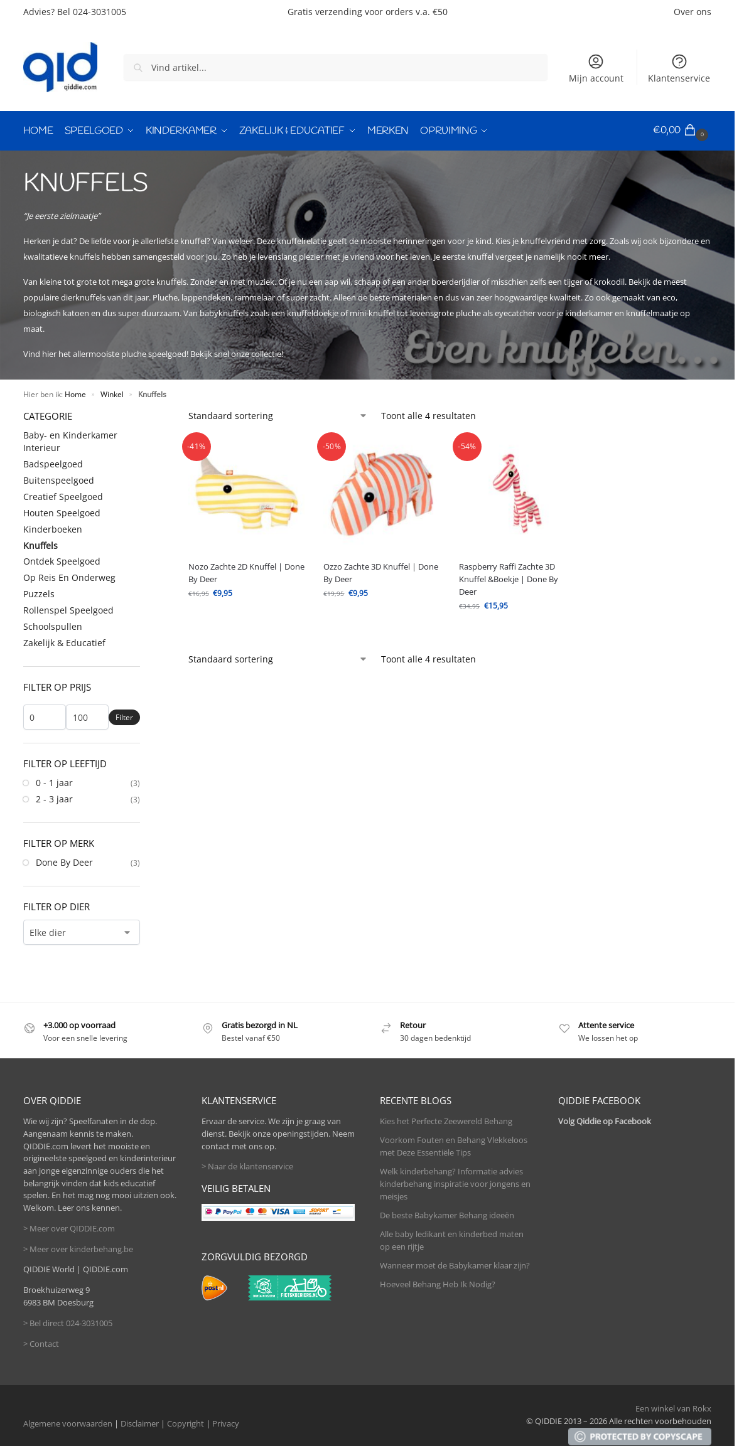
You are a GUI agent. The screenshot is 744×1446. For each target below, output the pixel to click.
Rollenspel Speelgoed (68, 609)
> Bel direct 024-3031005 (67, 1321)
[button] (682, 130)
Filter (124, 716)
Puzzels (39, 592)
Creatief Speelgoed (63, 495)
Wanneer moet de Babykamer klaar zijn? (455, 1264)
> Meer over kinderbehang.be (78, 1247)
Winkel (112, 393)
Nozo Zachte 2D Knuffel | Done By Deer (246, 571)
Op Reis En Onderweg (69, 576)
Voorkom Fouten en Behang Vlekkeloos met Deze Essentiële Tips (453, 1145)
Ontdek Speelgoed (61, 560)
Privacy (225, 1422)
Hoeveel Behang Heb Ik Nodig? (437, 1283)
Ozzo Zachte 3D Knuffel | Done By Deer (380, 571)
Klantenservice (679, 68)
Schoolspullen (52, 625)
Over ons (692, 12)
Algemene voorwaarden (67, 1422)
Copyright (185, 1422)
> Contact (41, 1342)
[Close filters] (144, 414)
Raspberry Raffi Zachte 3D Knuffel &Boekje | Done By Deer (508, 578)
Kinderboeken (52, 528)
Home (75, 393)
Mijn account (596, 68)
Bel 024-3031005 (91, 12)
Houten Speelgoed (61, 512)
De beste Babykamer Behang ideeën (447, 1214)
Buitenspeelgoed (58, 479)
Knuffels (40, 544)
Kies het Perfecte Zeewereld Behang (446, 1119)
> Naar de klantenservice (247, 1165)
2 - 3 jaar (54, 798)
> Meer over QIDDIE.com (69, 1227)
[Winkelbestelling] (278, 414)
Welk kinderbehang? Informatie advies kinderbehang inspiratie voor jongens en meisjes (455, 1182)
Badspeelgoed (53, 463)
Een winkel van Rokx (673, 1407)
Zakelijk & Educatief (64, 641)
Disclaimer (140, 1422)
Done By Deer (64, 861)
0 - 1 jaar (54, 781)
